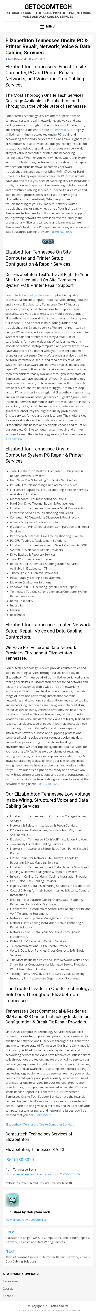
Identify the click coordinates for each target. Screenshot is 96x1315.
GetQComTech (48, 7)
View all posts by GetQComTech (26, 1220)
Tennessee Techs (59, 1183)
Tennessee (60, 130)
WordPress (74, 1310)
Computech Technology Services (27, 295)
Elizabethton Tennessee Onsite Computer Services (39, 1124)
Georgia (8, 1289)
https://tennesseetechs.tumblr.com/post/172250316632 (42, 1174)
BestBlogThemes (45, 1310)
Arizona (8, 1296)
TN (70, 1183)
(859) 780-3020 (62, 232)
